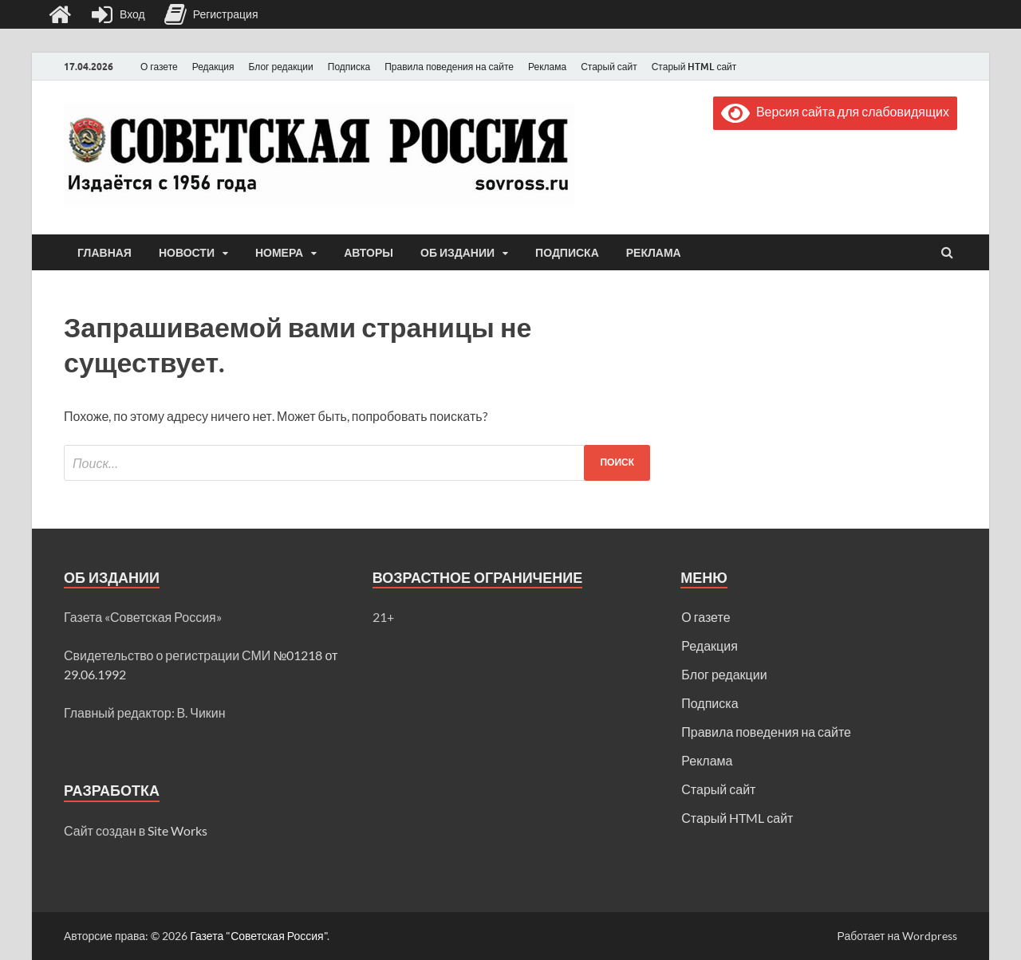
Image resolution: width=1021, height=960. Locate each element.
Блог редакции (281, 67)
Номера (279, 252)
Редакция (213, 67)
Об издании (457, 252)
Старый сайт (609, 67)
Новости (187, 252)
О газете (159, 67)
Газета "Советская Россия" (258, 935)
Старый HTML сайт (694, 67)
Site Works (177, 830)
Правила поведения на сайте (449, 67)
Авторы (368, 252)
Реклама (547, 67)
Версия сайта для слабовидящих (835, 111)
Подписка (349, 67)
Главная (104, 252)
